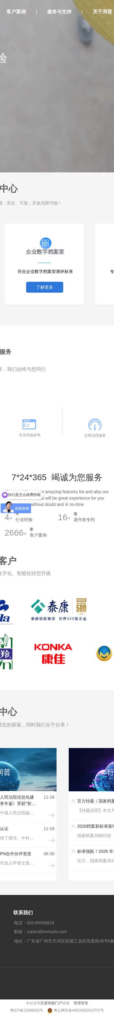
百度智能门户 (51, 1003)
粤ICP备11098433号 (27, 1010)
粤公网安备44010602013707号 (79, 1010)
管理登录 (81, 1003)
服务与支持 (59, 11)
